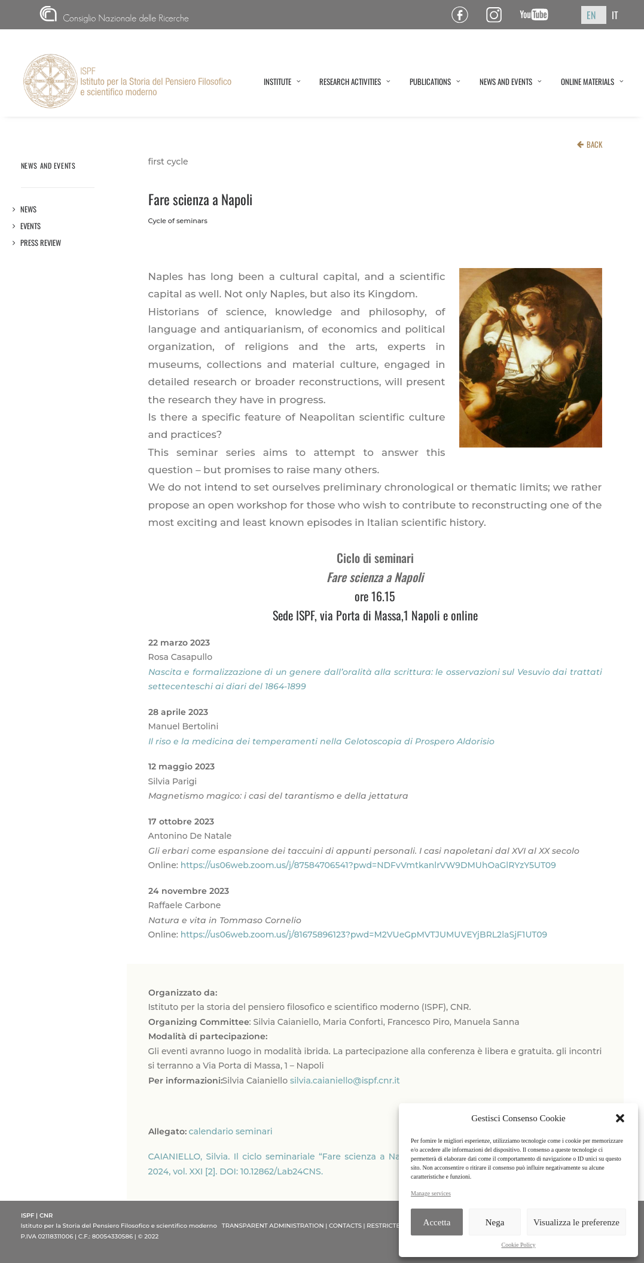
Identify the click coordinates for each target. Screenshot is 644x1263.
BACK (594, 144)
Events (31, 226)
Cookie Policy (519, 1244)
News (28, 209)
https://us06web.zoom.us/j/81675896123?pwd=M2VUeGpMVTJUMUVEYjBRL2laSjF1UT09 (364, 934)
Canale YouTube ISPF (538, 15)
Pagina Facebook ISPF (464, 15)
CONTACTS (345, 1225)
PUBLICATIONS (435, 81)
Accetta (437, 1222)
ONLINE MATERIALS (592, 81)
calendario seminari (231, 1131)
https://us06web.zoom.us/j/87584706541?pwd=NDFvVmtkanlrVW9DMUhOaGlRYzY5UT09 (368, 865)
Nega (495, 1222)
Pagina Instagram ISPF (498, 15)
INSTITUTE (282, 81)
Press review (41, 242)
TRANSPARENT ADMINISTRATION (273, 1225)
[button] (620, 1118)
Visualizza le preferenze (576, 1222)
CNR (114, 15)
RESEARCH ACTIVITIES (354, 81)
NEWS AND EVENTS (511, 81)
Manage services (431, 1193)
